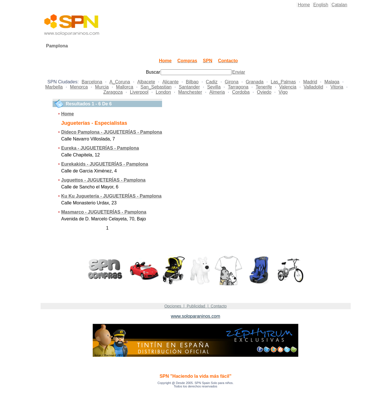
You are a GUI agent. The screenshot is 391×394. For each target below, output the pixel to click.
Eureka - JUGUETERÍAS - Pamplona (100, 148)
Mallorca (124, 87)
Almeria (217, 92)
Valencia (287, 87)
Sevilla (214, 87)
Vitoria (336, 87)
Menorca (79, 87)
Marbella (54, 87)
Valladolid (313, 87)
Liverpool (139, 92)
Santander (189, 87)
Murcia (102, 87)
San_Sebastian (156, 87)
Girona (231, 81)
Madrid (310, 81)
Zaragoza (113, 92)
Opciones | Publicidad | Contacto (195, 306)
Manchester (190, 92)
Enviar (238, 72)
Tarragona (238, 87)
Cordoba (241, 92)
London (163, 92)
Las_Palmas (283, 81)
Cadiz (212, 81)
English (320, 4)
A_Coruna (119, 81)
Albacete (146, 81)
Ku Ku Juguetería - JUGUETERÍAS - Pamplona (111, 196)
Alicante (170, 81)
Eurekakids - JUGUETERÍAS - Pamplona (104, 164)
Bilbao (192, 81)
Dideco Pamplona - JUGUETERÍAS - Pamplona (111, 132)
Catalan (339, 4)
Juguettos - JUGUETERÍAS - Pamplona (103, 180)
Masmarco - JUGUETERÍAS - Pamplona (103, 212)
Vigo (283, 92)
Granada (255, 81)
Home (304, 4)
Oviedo (264, 92)
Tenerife (264, 87)
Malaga (331, 81)
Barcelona (92, 81)
